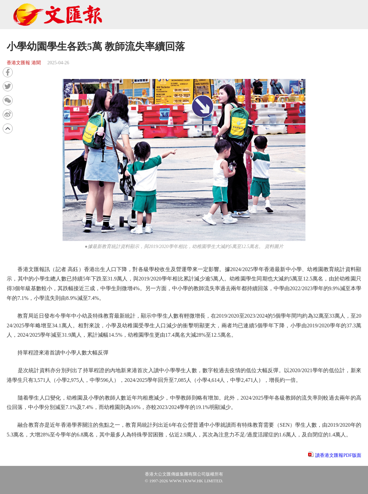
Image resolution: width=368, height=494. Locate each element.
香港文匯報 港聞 (24, 62)
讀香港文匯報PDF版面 (338, 455)
